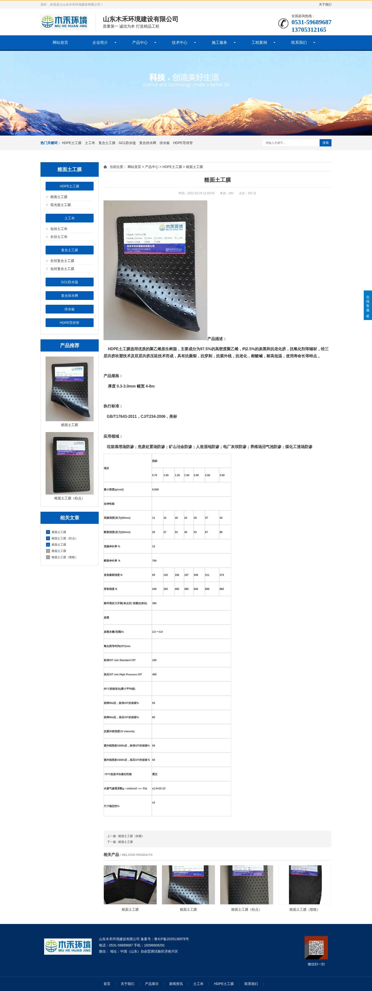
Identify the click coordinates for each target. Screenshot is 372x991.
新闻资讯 (176, 984)
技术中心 (179, 42)
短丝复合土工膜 (62, 269)
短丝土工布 (58, 229)
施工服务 (219, 42)
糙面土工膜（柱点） (62, 538)
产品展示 (152, 984)
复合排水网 (147, 143)
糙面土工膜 (58, 197)
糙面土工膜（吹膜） (131, 836)
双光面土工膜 (60, 205)
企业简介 (100, 42)
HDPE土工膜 (71, 143)
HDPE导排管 (183, 143)
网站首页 (60, 42)
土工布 (90, 143)
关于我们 (325, 4)
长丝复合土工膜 (62, 261)
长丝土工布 (58, 237)
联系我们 (299, 42)
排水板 (165, 143)
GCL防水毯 (127, 143)
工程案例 (259, 42)
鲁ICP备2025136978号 (171, 939)
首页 (107, 984)
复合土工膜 (106, 143)
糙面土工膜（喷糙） (62, 557)
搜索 (326, 143)
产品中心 (140, 42)
